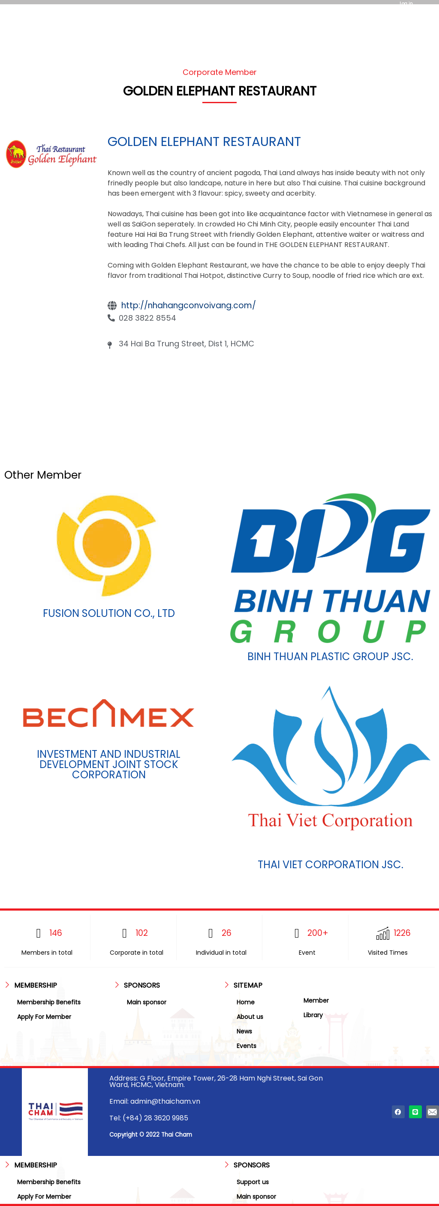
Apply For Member (44, 1016)
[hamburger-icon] (148, 20)
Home (246, 1002)
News (244, 1031)
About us (250, 1016)
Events (246, 1046)
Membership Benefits (49, 1002)
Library (313, 1015)
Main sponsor (146, 1002)
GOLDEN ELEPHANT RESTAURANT (204, 142)
